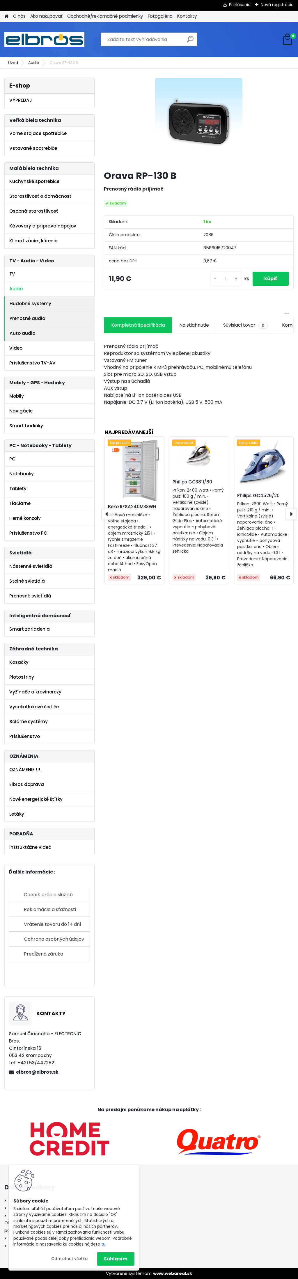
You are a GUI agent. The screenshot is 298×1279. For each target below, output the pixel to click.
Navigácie (21, 411)
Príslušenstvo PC (28, 533)
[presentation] (107, 514)
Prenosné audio (27, 318)
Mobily (16, 396)
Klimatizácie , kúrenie (33, 241)
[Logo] (44, 39)
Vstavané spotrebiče (33, 148)
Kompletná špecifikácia (138, 325)
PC (12, 459)
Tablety (17, 488)
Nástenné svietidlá (30, 566)
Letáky (16, 814)
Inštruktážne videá (30, 847)
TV (12, 274)
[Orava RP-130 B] (198, 121)
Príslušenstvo (24, 736)
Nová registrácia (277, 5)
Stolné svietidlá (27, 581)
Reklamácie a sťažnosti (50, 909)
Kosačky (19, 662)
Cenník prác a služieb (48, 894)
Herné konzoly (25, 518)
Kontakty (187, 16)
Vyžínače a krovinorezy (35, 692)
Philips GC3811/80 (192, 482)
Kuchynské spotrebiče (34, 181)
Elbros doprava (26, 784)
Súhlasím (115, 1258)
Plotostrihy (21, 677)
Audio (33, 62)
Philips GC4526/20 (258, 495)
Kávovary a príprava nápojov (42, 226)
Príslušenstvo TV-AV (32, 363)
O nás (19, 16)
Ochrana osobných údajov (54, 939)
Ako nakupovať (46, 16)
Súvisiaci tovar (245, 325)
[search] (190, 41)
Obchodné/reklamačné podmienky (105, 16)
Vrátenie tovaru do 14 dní (52, 924)
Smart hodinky (26, 426)
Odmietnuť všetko (69, 1259)
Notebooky (21, 474)
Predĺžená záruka (43, 954)
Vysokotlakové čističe (34, 707)
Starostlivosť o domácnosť (40, 196)
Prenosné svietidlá (30, 596)
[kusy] (226, 279)
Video (15, 348)
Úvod (13, 62)
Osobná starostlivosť (33, 211)
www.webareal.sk (172, 1273)
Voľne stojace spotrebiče (38, 133)
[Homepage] (6, 16)
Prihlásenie (240, 5)
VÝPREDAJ (20, 100)
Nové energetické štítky (36, 799)
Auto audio (22, 333)
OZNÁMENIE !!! (24, 769)
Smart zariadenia (29, 629)
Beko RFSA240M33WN (132, 507)
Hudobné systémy (30, 303)
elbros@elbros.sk (37, 1072)
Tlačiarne (20, 503)
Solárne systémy (28, 721)
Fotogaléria (160, 16)
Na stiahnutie (194, 325)
